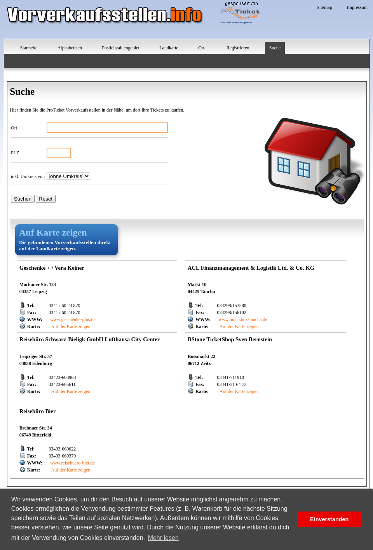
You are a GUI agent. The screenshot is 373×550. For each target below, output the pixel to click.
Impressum (357, 7)
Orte (202, 48)
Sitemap (324, 7)
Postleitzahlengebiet (120, 48)
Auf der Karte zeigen (70, 326)
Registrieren (238, 48)
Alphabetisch (70, 48)
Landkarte (168, 48)
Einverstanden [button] (329, 519)
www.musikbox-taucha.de (243, 319)
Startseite (29, 48)
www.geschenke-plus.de (73, 319)
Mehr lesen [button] (163, 537)
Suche (275, 48)
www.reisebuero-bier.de (72, 463)
